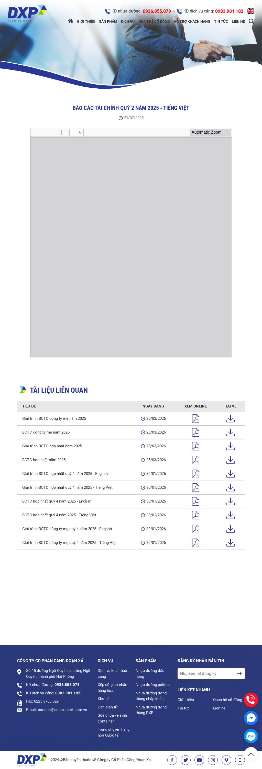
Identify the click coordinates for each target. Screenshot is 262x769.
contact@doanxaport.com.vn (62, 709)
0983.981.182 (229, 11)
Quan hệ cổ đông (154, 21)
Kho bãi (104, 698)
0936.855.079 (157, 11)
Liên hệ (238, 21)
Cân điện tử (107, 707)
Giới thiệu (86, 21)
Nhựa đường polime (153, 684)
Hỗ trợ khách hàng (192, 21)
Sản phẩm (108, 21)
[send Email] (239, 673)
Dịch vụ (128, 21)
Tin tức (221, 21)
